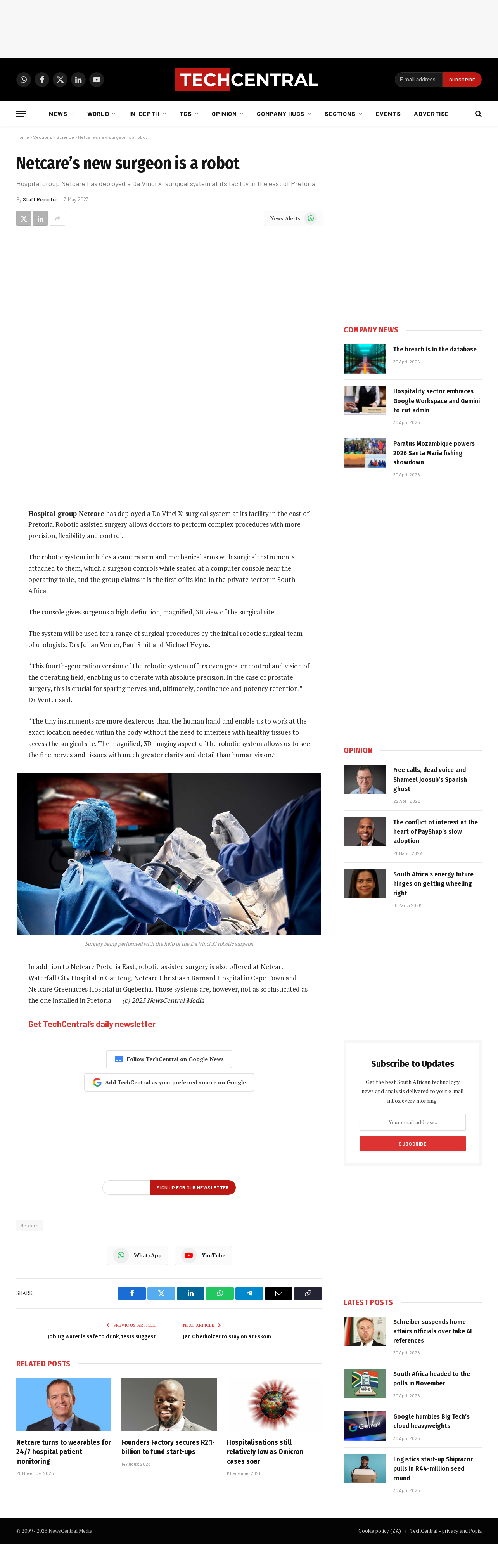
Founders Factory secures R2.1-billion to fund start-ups (168, 1447)
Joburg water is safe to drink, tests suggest (102, 1336)
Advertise (431, 113)
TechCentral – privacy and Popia (446, 1530)
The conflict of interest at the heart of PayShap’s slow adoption (435, 831)
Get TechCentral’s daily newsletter (92, 1024)
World (98, 113)
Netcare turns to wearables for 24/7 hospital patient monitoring (63, 1452)
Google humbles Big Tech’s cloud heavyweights (431, 1421)
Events (388, 113)
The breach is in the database (435, 349)
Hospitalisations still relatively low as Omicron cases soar (265, 1452)
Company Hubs (280, 113)
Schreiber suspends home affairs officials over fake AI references (432, 1331)
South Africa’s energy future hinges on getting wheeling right (433, 883)
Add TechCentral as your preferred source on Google (169, 1082)
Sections (340, 113)
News (58, 113)
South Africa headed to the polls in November (431, 1378)
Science (65, 137)
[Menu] (21, 114)
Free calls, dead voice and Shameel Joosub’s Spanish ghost (430, 779)
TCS (186, 113)
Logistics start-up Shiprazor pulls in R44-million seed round (433, 1468)
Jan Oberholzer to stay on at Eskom (227, 1336)
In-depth (144, 113)
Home (22, 137)
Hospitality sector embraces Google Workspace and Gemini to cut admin (436, 400)
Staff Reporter (40, 199)
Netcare (29, 1225)
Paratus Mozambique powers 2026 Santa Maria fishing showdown (434, 453)
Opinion (224, 113)
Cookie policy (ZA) (379, 1530)
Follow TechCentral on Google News (169, 1059)
